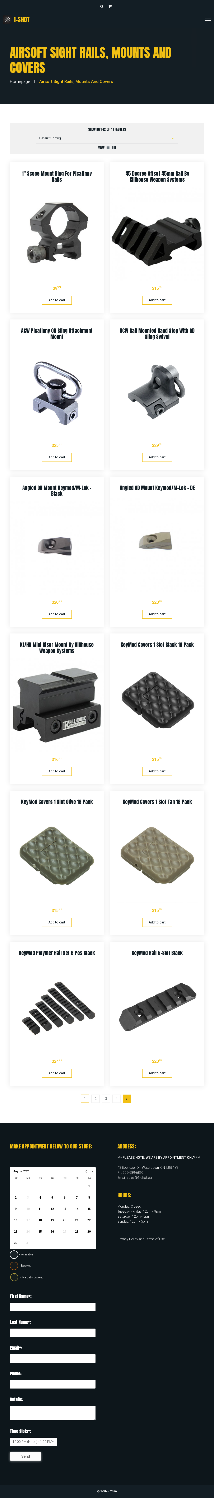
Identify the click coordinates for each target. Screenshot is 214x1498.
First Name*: (20, 1296)
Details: (16, 1399)
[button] (111, 6)
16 (15, 1220)
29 (89, 1231)
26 (52, 1231)
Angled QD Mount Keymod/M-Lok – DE (157, 488)
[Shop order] (107, 138)
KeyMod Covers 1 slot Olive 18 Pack (57, 802)
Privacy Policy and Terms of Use (141, 1239)
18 (40, 1220)
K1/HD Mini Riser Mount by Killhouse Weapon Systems (57, 648)
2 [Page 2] (96, 1099)
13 (64, 1209)
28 (76, 1231)
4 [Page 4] (116, 1099)
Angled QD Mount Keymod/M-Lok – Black (57, 491)
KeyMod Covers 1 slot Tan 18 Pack (157, 802)
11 (40, 1209)
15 (89, 1209)
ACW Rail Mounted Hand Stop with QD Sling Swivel (157, 334)
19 (52, 1220)
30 (15, 1243)
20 (64, 1220)
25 (40, 1231)
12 (52, 1209)
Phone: (15, 1373)
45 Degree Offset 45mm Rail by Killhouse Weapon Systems (157, 176)
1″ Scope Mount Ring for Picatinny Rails (57, 176)
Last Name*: (20, 1322)
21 (76, 1220)
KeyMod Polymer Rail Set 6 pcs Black (57, 953)
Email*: (16, 1348)
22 (89, 1220)
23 (15, 1231)
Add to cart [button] (56, 300)
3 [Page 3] (106, 1099)
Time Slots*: (20, 1431)
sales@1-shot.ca (139, 1178)
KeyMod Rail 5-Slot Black (157, 953)
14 (76, 1209)
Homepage (20, 81)
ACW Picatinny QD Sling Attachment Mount (57, 334)
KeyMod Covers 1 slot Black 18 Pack (157, 645)
